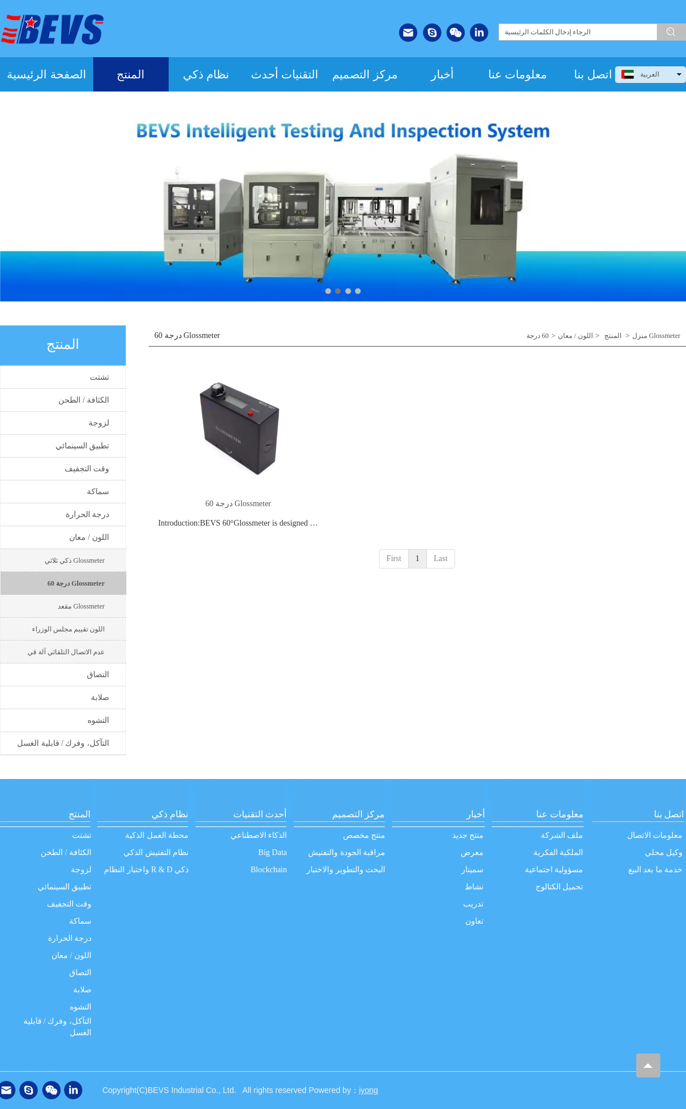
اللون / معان (575, 336)
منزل (639, 336)
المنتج (612, 336)
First (393, 558)
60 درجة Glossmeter (238, 503)
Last (441, 558)
